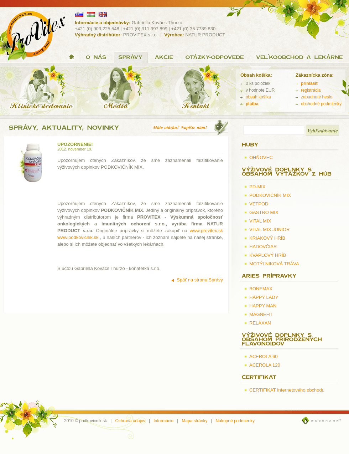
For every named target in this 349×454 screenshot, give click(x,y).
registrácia (311, 90)
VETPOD (258, 203)
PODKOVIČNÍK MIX (270, 195)
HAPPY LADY (263, 297)
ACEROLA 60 (263, 356)
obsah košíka (258, 97)
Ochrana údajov (130, 420)
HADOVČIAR (263, 246)
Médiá (120, 89)
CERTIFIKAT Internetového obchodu (286, 390)
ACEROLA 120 (264, 365)
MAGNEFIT (261, 314)
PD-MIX (257, 186)
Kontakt (195, 89)
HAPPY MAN (262, 305)
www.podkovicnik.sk (78, 237)
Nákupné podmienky (235, 420)
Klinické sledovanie (43, 89)
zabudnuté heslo (316, 97)
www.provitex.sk (206, 230)
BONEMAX (260, 288)
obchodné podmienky (321, 103)
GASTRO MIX (263, 212)
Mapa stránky (194, 420)
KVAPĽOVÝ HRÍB (267, 255)
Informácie (163, 420)
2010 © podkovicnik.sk (85, 420)
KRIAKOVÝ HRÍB (267, 238)
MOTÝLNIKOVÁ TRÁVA (274, 263)
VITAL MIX (260, 221)
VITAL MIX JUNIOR (269, 229)
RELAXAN (260, 323)
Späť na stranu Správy (200, 279)
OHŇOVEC (261, 157)
